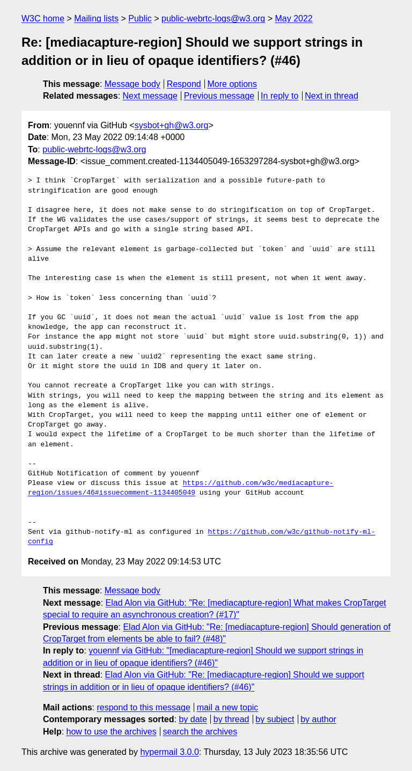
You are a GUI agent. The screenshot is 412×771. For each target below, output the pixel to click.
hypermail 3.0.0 (169, 752)
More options (233, 84)
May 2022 (294, 18)
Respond (184, 84)
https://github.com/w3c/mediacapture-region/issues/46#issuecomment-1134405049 (180, 488)
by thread (231, 719)
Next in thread (331, 95)
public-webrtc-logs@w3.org (213, 18)
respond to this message (143, 707)
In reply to (279, 95)
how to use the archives (112, 731)
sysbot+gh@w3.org (172, 125)
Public (140, 18)
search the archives (200, 731)
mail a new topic (228, 707)
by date (193, 719)
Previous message (219, 95)
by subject (274, 719)
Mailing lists (96, 18)
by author (318, 719)
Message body (132, 84)
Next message (150, 95)
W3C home (42, 18)
